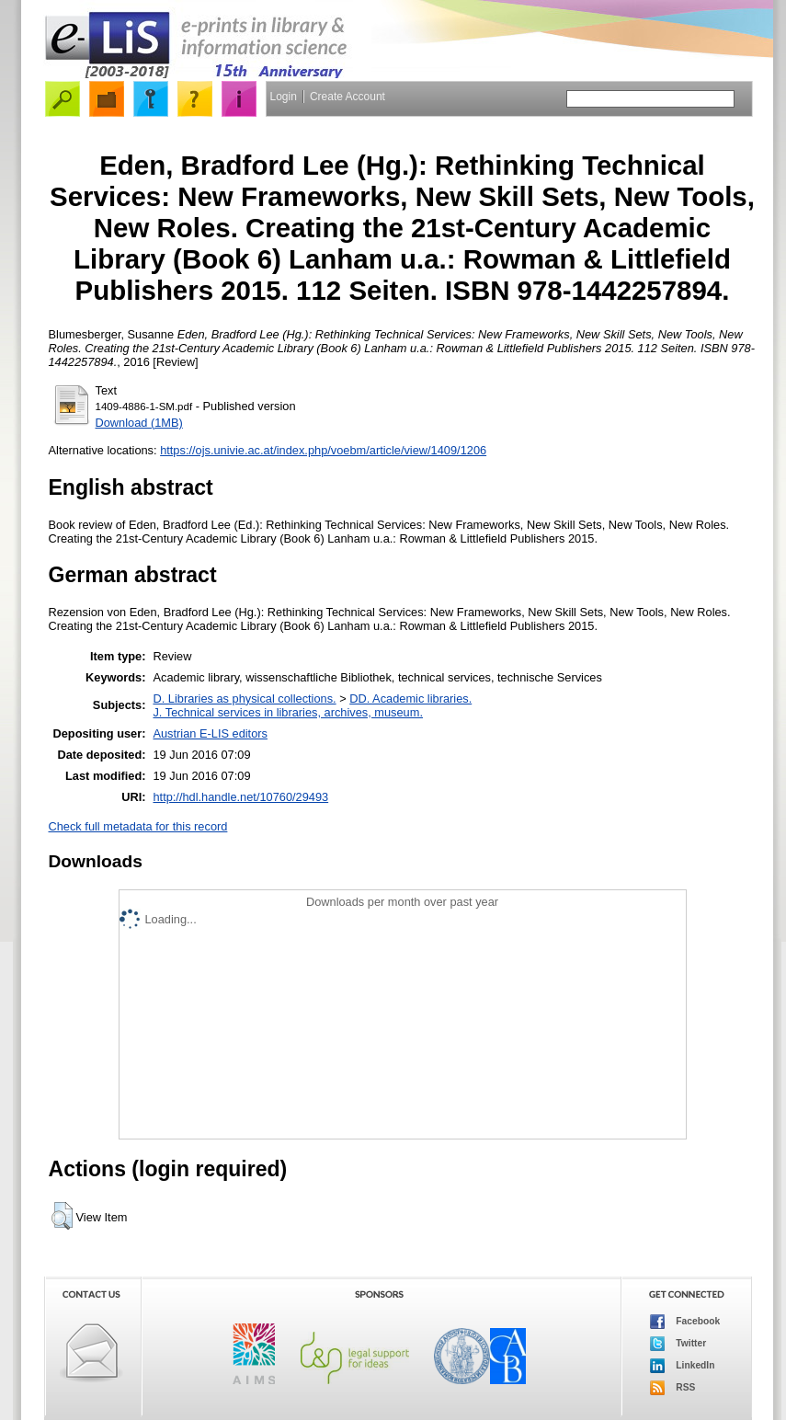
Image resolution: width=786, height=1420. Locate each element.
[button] (62, 1216)
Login (283, 96)
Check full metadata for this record (138, 826)
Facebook (685, 1321)
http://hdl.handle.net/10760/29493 (240, 797)
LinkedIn (682, 1365)
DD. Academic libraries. (410, 698)
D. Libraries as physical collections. (244, 698)
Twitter (678, 1343)
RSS (673, 1387)
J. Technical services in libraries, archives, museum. (288, 712)
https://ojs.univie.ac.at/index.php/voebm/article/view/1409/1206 (323, 450)
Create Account (347, 96)
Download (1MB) (139, 422)
